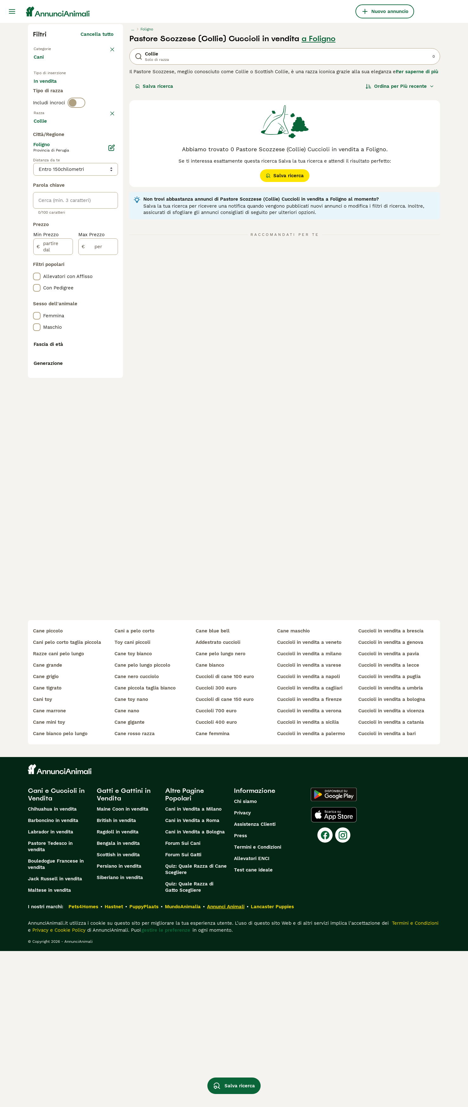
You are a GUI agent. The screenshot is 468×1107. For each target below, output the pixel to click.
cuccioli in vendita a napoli (308, 832)
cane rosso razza (134, 889)
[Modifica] (111, 317)
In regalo (86, 92)
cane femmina (213, 889)
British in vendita (116, 976)
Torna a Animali (52, 48)
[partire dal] (53, 416)
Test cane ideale (253, 1026)
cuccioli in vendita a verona (309, 867)
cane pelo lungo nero (220, 809)
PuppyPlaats (144, 1062)
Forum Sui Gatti (183, 1010)
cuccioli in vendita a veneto (309, 798)
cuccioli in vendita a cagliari (309, 844)
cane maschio (293, 787)
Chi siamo (245, 957)
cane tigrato (47, 844)
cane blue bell (213, 787)
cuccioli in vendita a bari (387, 889)
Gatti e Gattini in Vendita (124, 950)
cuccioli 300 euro (216, 844)
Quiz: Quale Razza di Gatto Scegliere (189, 1043)
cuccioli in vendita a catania (391, 878)
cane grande (47, 821)
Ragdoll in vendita (118, 988)
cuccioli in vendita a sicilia (308, 878)
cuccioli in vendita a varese (309, 821)
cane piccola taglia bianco (145, 844)
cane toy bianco (133, 809)
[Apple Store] (334, 970)
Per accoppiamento (61, 108)
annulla (105, 145)
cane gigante (129, 878)
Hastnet (114, 1062)
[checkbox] (36, 178)
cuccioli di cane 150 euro (225, 855)
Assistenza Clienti (255, 980)
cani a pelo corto (134, 787)
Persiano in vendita (119, 1022)
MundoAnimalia (183, 1062)
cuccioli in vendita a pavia (388, 809)
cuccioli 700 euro (216, 867)
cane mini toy (49, 878)
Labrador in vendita (50, 988)
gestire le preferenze (165, 1086)
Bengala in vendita (118, 999)
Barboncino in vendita (53, 976)
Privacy (242, 969)
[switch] (76, 132)
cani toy (42, 855)
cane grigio (46, 832)
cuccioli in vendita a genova (390, 798)
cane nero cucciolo (136, 832)
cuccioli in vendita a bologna (391, 855)
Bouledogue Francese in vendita (56, 1020)
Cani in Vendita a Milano (193, 965)
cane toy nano (131, 855)
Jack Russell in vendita (55, 1035)
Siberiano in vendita (120, 1033)
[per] (98, 416)
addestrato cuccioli (218, 798)
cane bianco (210, 821)
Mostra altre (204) (96, 292)
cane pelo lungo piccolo (142, 821)
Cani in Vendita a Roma (192, 976)
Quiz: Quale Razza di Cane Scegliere (196, 1025)
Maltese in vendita (49, 1046)
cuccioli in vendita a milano (309, 809)
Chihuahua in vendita (52, 965)
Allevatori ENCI (252, 1014)
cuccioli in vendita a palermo (311, 889)
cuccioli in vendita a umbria (390, 844)
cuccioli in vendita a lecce (388, 821)
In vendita (50, 92)
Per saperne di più (417, 71)
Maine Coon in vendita (122, 965)
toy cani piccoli (132, 798)
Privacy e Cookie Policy (58, 1086)
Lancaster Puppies (272, 1062)
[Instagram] (342, 991)
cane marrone (49, 867)
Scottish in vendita (118, 1010)
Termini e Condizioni (257, 1003)
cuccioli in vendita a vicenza (391, 867)
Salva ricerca (154, 86)
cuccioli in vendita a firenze (309, 855)
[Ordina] (400, 86)
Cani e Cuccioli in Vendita (56, 950)
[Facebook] (325, 991)
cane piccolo (48, 787)
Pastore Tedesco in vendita (50, 1002)
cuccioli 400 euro (216, 878)
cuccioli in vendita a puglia (389, 832)
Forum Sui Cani (182, 999)
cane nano (126, 867)
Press (240, 991)
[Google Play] (334, 950)
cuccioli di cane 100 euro (225, 832)
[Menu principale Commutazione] (12, 11)
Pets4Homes (83, 1062)
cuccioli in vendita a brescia (391, 787)
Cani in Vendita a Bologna (195, 988)
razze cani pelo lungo (58, 809)
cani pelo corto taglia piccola (67, 798)
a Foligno (318, 38)
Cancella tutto (97, 34)
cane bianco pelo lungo (60, 889)
